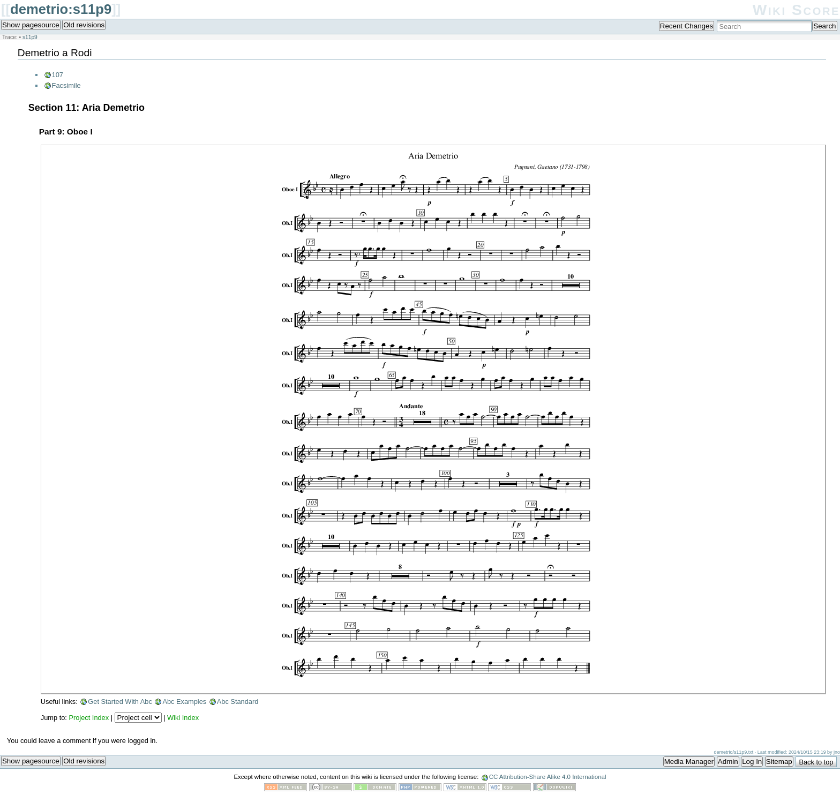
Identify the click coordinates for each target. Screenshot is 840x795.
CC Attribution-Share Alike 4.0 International (547, 777)
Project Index (89, 718)
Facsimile (66, 85)
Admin (728, 762)
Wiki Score (796, 10)
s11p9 (30, 37)
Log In (752, 762)
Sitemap (779, 762)
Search (824, 26)
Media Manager (689, 762)
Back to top (816, 762)
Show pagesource (30, 25)
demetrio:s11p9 (60, 9)
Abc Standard (238, 702)
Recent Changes (686, 26)
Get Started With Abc (120, 702)
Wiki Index (183, 718)
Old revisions (83, 25)
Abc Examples (184, 702)
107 (57, 75)
